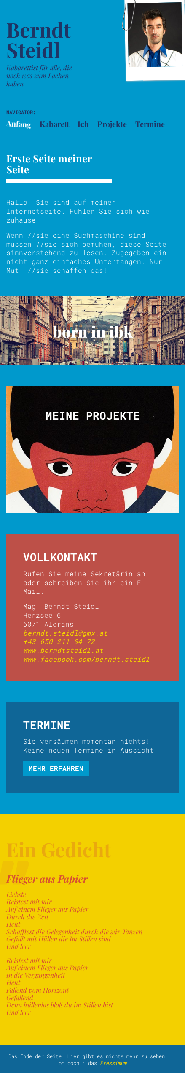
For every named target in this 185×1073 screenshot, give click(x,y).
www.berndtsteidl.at (63, 650)
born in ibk (93, 331)
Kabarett (54, 124)
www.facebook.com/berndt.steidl (86, 659)
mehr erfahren (56, 768)
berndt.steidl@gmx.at (65, 632)
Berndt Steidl (38, 39)
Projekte (112, 124)
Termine (150, 124)
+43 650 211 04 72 (59, 641)
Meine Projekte (93, 415)
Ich (83, 124)
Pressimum (113, 1062)
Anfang (19, 124)
